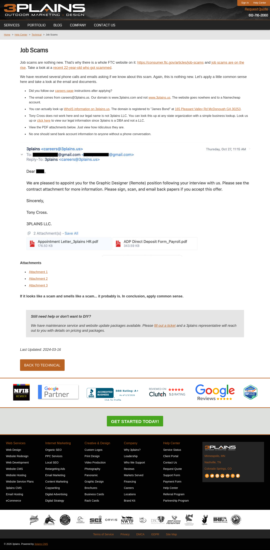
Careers (129, 488)
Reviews (129, 469)
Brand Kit (129, 501)
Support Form (171, 475)
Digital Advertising (56, 494)
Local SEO (51, 462)
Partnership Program (176, 501)
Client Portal (170, 456)
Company (130, 443)
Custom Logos (93, 450)
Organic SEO (53, 450)
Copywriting (52, 488)
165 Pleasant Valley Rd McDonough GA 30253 (207, 109)
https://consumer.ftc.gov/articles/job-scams (172, 63)
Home (7, 34)
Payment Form (172, 482)
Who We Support (134, 462)
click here (44, 120)
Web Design (13, 450)
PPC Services (53, 456)
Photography (92, 469)
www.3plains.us (159, 97)
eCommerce (13, 501)
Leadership (131, 456)
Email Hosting (14, 494)
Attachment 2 (38, 279)
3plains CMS (14, 488)
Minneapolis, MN (214, 456)
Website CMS (14, 469)
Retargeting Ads (55, 469)
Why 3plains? (132, 450)
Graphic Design (94, 482)
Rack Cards (92, 501)
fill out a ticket (166, 326)
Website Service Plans (20, 482)
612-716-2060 (258, 15)
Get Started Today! (135, 421)
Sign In (245, 2)
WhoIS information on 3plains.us (86, 109)
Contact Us (170, 462)
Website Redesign (17, 456)
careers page (64, 91)
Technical (36, 34)
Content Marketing (56, 482)
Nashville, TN (212, 462)
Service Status (172, 450)
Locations (130, 494)
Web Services (15, 443)
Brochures (91, 488)
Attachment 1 (38, 272)
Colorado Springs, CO (218, 469)
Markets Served (133, 475)
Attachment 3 (38, 285)
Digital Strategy (54, 501)
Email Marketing (55, 475)
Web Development (17, 462)
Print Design (92, 456)
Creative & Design (97, 443)
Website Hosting (16, 475)
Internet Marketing (58, 443)
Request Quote (256, 9)
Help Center (259, 2)
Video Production (95, 462)
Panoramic (91, 475)
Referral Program (173, 494)
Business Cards (94, 494)
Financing (130, 482)
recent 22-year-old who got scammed (83, 68)
